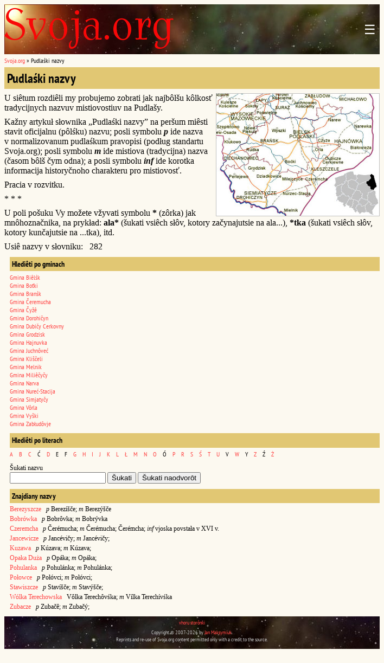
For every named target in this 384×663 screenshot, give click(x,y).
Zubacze (20, 606)
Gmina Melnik (26, 367)
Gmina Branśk (25, 293)
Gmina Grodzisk (27, 334)
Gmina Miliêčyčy (29, 375)
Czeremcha (24, 528)
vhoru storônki (192, 622)
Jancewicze (24, 538)
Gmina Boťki (24, 285)
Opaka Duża (26, 558)
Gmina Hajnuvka (28, 342)
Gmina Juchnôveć (29, 350)
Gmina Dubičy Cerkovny (37, 326)
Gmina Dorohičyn (29, 318)
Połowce (21, 577)
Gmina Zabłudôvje (30, 424)
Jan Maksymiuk (218, 632)
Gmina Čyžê (23, 310)
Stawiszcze (24, 587)
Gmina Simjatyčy (29, 399)
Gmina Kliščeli (26, 359)
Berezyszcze (25, 509)
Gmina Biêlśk (25, 277)
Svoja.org (14, 60)
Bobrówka (23, 519)
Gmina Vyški (24, 415)
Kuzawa (20, 548)
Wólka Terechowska (36, 597)
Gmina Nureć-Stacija (32, 391)
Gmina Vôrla (23, 407)
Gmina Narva (24, 383)
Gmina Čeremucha (30, 302)
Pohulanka (23, 567)
